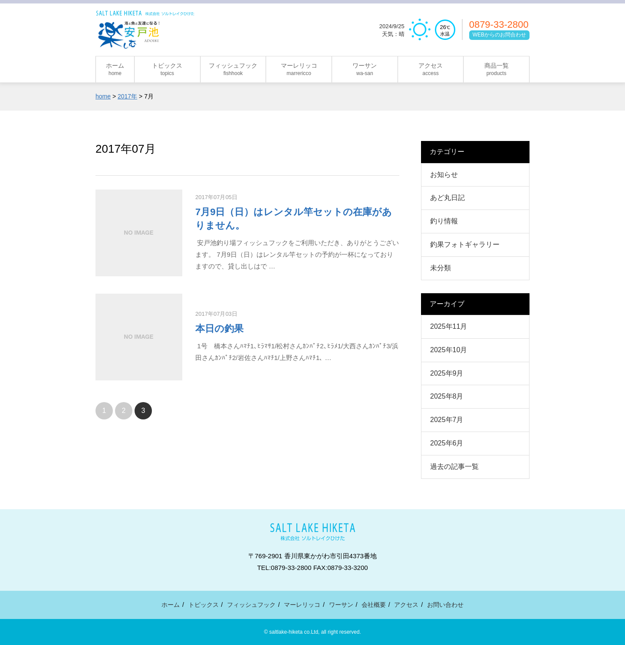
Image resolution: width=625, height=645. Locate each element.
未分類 (440, 268)
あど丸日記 (447, 197)
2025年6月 (447, 443)
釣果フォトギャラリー (465, 244)
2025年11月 (448, 326)
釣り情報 (444, 221)
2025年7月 (447, 419)
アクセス (406, 604)
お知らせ (444, 174)
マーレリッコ (302, 604)
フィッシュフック (251, 604)
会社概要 (374, 604)
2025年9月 (447, 373)
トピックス (203, 604)
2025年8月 (447, 396)
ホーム (170, 604)
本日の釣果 (219, 328)
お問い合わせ (445, 604)
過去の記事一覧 (454, 466)
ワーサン (341, 604)
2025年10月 (448, 350)
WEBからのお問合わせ (499, 35)
